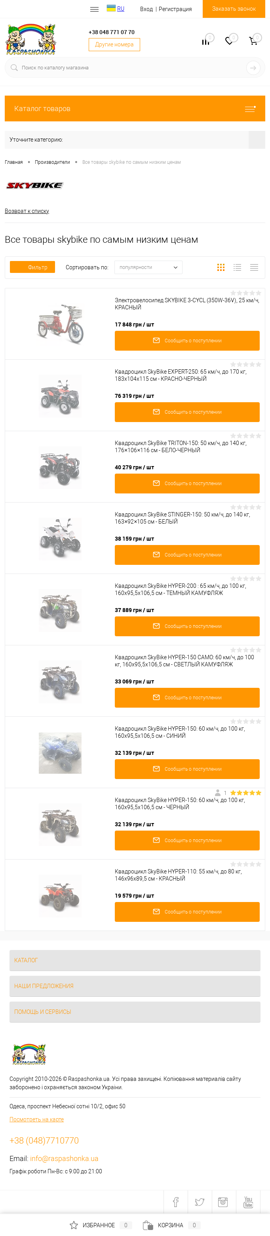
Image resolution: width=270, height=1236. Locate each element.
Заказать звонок (234, 9)
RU (120, 9)
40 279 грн (134, 467)
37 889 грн (134, 610)
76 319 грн (134, 395)
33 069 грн (134, 681)
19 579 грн (134, 895)
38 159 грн (134, 538)
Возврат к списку (27, 211)
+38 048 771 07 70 (112, 32)
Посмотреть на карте (37, 1119)
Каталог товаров (135, 108)
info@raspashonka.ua (64, 1158)
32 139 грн (134, 752)
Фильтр (32, 267)
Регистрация (175, 9)
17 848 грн (134, 324)
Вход (146, 9)
